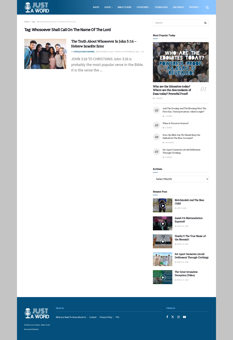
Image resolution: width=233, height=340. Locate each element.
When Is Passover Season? (176, 123)
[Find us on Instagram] (178, 317)
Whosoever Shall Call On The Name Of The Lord (56, 21)
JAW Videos (178, 7)
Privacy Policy (106, 317)
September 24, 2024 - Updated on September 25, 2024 (117, 52)
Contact (92, 317)
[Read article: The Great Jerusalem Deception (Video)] (162, 277)
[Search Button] (207, 7)
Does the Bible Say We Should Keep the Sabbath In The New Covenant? (181, 136)
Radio (96, 7)
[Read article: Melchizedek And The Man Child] (162, 205)
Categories (142, 7)
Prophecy (194, 7)
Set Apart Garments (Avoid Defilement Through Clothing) (191, 255)
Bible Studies (124, 7)
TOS (117, 317)
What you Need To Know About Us (71, 317)
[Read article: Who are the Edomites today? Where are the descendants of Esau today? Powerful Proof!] (181, 62)
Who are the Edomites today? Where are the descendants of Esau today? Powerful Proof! (172, 90)
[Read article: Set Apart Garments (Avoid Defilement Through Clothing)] (162, 259)
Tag (33, 21)
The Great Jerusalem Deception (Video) (186, 273)
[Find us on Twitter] (172, 317)
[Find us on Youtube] (184, 317)
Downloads (161, 7)
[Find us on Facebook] (167, 317)
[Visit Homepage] (36, 7)
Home (26, 21)
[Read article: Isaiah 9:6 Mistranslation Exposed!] (162, 223)
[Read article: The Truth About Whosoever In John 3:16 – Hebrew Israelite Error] (45, 54)
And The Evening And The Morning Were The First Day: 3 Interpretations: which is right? (184, 110)
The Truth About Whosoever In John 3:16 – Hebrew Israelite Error (103, 44)
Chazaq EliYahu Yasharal (83, 52)
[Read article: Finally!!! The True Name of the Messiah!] (162, 241)
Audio (107, 7)
